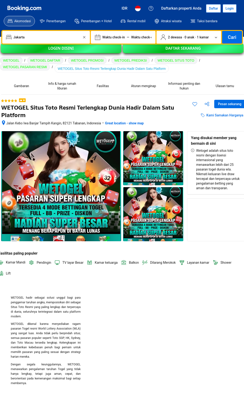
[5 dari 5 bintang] (9, 100)
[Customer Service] (151, 8)
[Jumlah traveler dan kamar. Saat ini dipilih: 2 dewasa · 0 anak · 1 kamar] (188, 37)
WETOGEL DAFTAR (45, 60)
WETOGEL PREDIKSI (130, 60)
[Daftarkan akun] (213, 8)
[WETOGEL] (24, 8)
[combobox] (46, 37)
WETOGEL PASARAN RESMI (25, 67)
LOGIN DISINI (61, 51)
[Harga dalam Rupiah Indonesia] (124, 8)
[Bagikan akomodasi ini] (207, 104)
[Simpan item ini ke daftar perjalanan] (194, 104)
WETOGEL (11, 60)
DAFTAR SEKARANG (183, 51)
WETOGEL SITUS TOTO (176, 60)
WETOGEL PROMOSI (87, 60)
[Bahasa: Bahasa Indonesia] (137, 8)
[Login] (229, 8)
